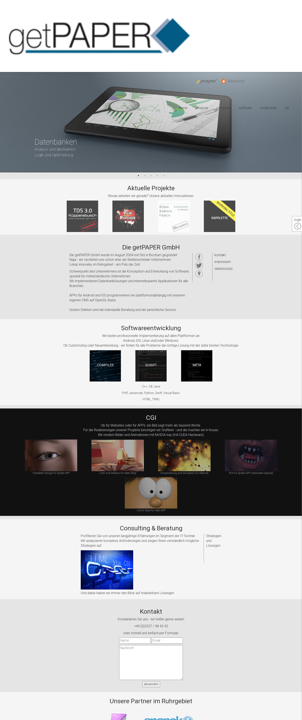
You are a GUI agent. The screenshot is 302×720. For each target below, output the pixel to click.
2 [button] (145, 175)
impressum (223, 262)
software (245, 108)
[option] (151, 122)
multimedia (268, 108)
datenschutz (224, 269)
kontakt (220, 255)
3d (287, 108)
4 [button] (157, 175)
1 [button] (138, 175)
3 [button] (151, 175)
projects (202, 108)
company (223, 108)
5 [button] (163, 175)
